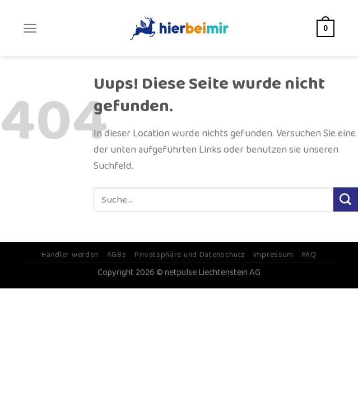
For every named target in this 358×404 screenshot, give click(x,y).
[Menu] (30, 28)
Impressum (273, 255)
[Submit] (345, 199)
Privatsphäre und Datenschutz (189, 255)
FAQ (309, 255)
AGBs (117, 255)
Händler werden (70, 255)
